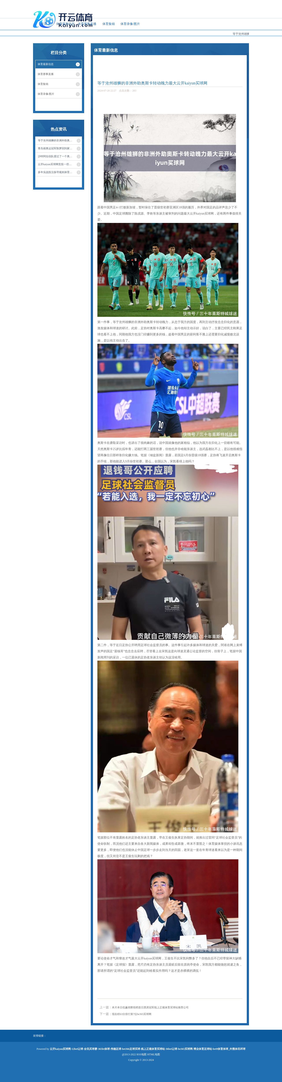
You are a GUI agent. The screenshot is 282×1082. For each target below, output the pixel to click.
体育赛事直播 (87, 24)
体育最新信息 (65, 24)
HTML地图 (153, 1054)
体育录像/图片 (130, 24)
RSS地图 (142, 1054)
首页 (44, 24)
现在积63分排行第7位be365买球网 (131, 1014)
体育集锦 (108, 24)
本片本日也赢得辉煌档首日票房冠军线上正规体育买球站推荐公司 (150, 1007)
